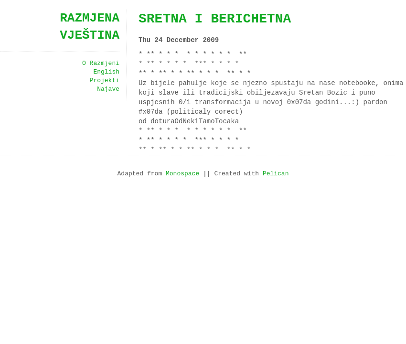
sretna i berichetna (215, 19)
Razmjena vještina (89, 27)
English (106, 72)
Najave (108, 89)
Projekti (104, 80)
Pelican (276, 174)
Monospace (182, 174)
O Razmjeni (100, 63)
